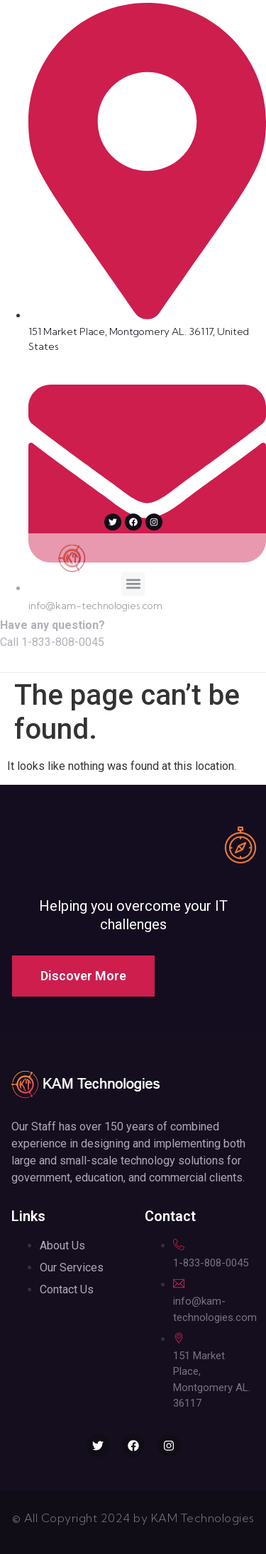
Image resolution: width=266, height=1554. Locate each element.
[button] (133, 584)
